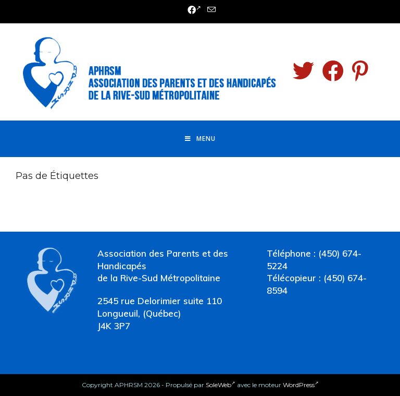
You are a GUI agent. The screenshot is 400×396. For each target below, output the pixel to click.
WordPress (301, 385)
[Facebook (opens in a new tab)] (194, 10)
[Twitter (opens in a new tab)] (303, 71)
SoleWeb (220, 385)
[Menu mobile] (200, 139)
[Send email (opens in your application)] (210, 10)
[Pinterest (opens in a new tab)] (360, 71)
